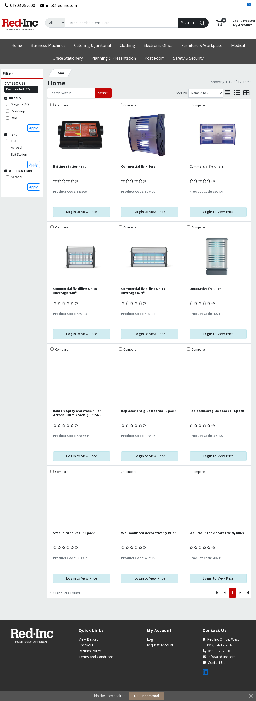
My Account (244, 22)
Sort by (181, 93)
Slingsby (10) (20, 104)
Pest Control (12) (18, 89)
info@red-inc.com (58, 5)
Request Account (160, 645)
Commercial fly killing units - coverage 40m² (76, 291)
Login (151, 639)
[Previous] (225, 593)
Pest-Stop (18, 111)
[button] (219, 22)
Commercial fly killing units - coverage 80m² (144, 291)
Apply (33, 128)
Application (20, 171)
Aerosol (16, 147)
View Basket (88, 639)
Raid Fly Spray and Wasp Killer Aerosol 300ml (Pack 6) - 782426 (77, 413)
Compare (61, 105)
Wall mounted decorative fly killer (148, 533)
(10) (13, 140)
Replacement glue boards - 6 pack (148, 411)
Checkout (86, 645)
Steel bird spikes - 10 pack (74, 533)
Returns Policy (90, 651)
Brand (15, 98)
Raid (14, 118)
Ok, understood (146, 696)
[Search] (121, 23)
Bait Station (19, 154)
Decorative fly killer (205, 289)
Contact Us (214, 662)
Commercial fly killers (138, 166)
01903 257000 (20, 5)
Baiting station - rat (69, 166)
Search (103, 93)
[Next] (240, 593)
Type (13, 134)
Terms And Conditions (96, 656)
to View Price (81, 211)
